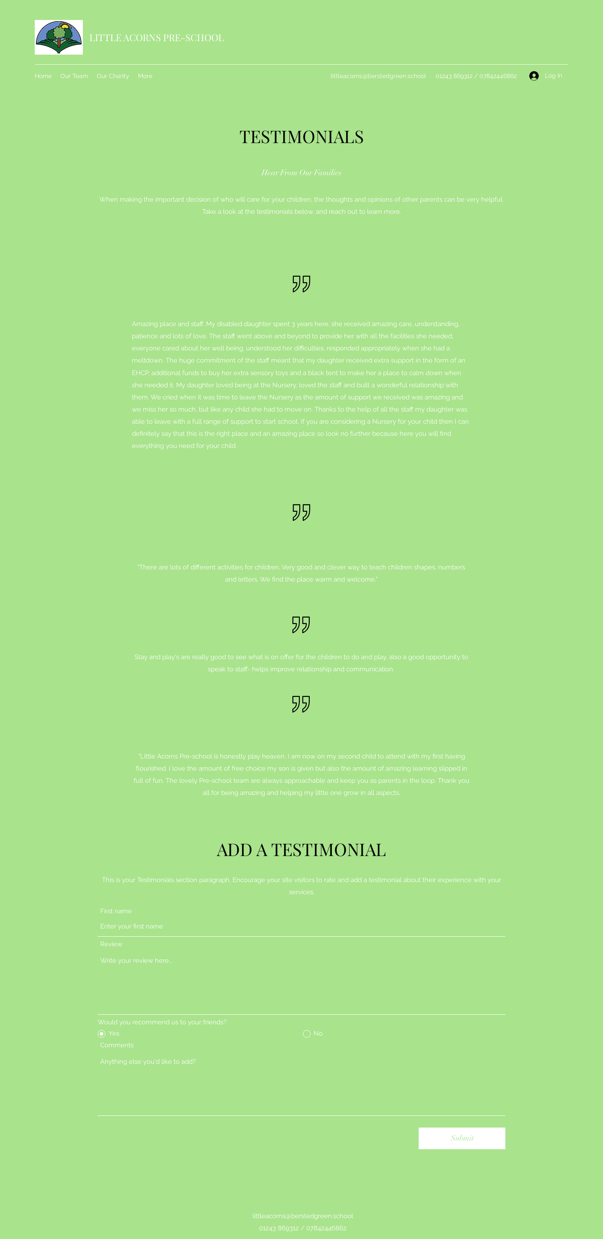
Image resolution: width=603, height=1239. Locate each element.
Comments (117, 1045)
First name (116, 911)
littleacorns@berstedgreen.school (378, 75)
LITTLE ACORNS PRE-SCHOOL (156, 37)
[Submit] (462, 1138)
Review (111, 944)
